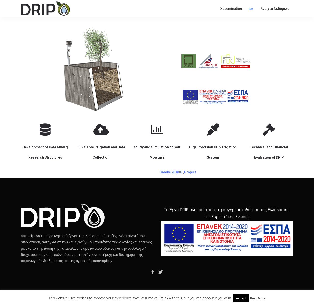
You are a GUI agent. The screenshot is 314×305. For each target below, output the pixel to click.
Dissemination (231, 9)
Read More (257, 298)
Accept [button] (241, 298)
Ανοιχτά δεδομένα (275, 9)
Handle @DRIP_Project (177, 172)
